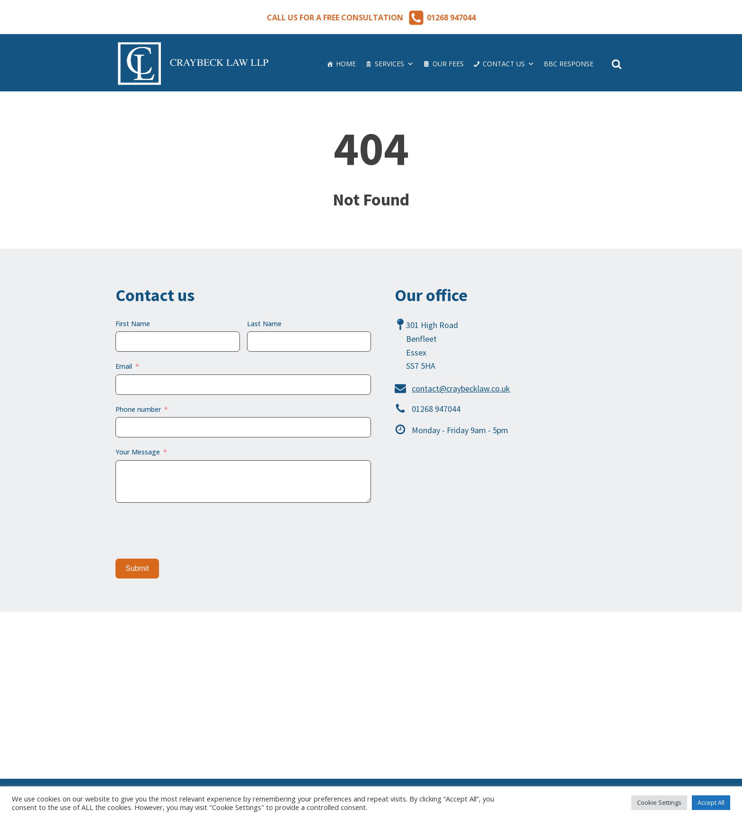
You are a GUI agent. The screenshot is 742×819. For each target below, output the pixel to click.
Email (123, 366)
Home (346, 63)
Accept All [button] (711, 802)
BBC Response (568, 63)
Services (394, 63)
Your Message (137, 451)
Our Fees (448, 63)
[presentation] (187, 530)
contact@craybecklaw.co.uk (461, 388)
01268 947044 (451, 17)
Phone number (138, 409)
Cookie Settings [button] (659, 802)
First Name (132, 323)
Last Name (264, 323)
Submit (137, 568)
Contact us (508, 63)
